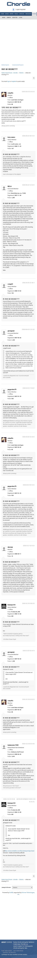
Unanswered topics (17, 65)
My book (22, 13)
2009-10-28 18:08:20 (28, 603)
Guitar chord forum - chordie (9, 73)
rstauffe (10, 93)
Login (20, 17)
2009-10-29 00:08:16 (28, 699)
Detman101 (12, 605)
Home (2, 13)
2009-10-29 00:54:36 (28, 744)
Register (14, 17)
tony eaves (11, 137)
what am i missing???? (9, 69)
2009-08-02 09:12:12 (28, 136)
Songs (7, 13)
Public (16, 13)
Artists (11, 13)
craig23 (10, 284)
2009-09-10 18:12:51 (29, 485)
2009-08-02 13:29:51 (28, 185)
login (8, 81)
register (14, 81)
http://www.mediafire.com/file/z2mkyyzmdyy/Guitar (19, 851)
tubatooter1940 (13, 745)
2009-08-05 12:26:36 (28, 329)
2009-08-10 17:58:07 (29, 388)
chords (24, 954)
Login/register (21, 9)
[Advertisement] (18, 38)
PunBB (11, 892)
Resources (28, 13)
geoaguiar (11, 331)
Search (9, 17)
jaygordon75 (12, 389)
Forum (34, 13)
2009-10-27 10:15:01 (29, 545)
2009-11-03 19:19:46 (9, 799)
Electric (21, 73)
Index (3, 17)
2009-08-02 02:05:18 (28, 91)
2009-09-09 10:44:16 (28, 437)
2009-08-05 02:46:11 (28, 282)
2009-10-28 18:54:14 (29, 650)
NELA (10, 186)
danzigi (10, 547)
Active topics (5, 65)
